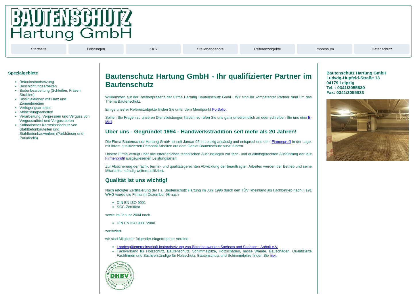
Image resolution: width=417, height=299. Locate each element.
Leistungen (96, 49)
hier (273, 255)
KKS (153, 49)
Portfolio (218, 109)
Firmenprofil (281, 141)
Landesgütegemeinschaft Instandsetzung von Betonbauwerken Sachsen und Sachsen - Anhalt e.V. (197, 247)
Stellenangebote (210, 49)
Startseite (39, 49)
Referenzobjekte (267, 49)
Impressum (325, 49)
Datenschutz (382, 49)
